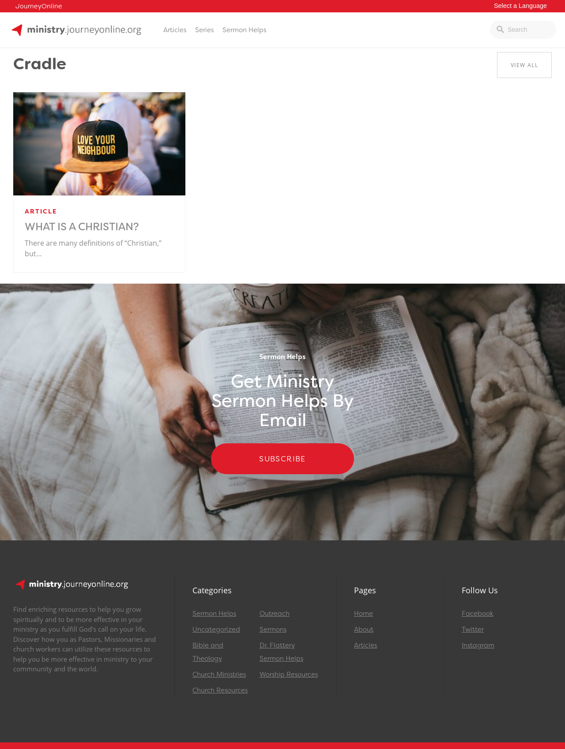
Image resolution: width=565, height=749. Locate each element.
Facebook (477, 613)
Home (363, 613)
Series (204, 30)
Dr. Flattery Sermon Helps (281, 652)
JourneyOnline (38, 6)
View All (524, 65)
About (363, 629)
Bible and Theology (207, 652)
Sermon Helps (244, 30)
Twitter (473, 629)
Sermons (273, 629)
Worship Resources (289, 674)
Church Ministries (219, 674)
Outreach (275, 613)
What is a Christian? (82, 227)
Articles (174, 30)
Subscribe (282, 459)
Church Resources (220, 690)
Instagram (478, 645)
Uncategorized (216, 629)
